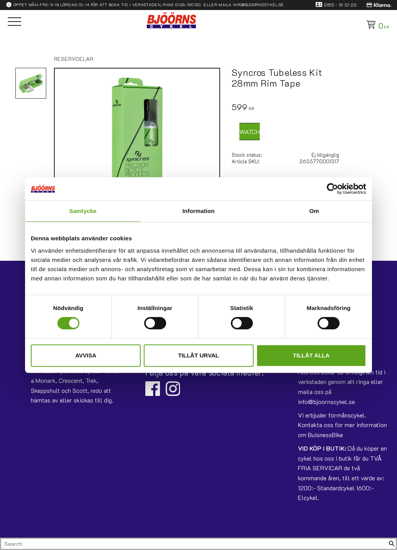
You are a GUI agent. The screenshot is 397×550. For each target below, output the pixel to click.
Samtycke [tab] (83, 211)
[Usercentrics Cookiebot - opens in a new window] (332, 189)
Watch (249, 131)
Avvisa (85, 355)
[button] (14, 22)
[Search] (391, 544)
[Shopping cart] (376, 25)
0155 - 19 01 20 (340, 5)
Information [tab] (198, 211)
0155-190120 (188, 4)
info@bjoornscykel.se (258, 4)
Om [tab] (314, 211)
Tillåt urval (198, 355)
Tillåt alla (311, 355)
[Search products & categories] (194, 544)
